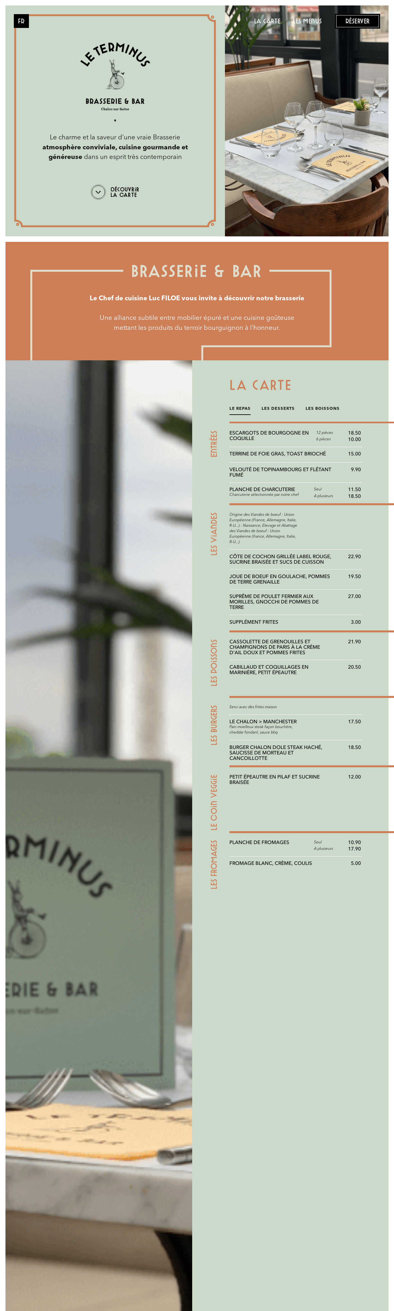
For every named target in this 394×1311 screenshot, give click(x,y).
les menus (307, 21)
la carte (267, 21)
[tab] (240, 410)
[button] (21, 21)
